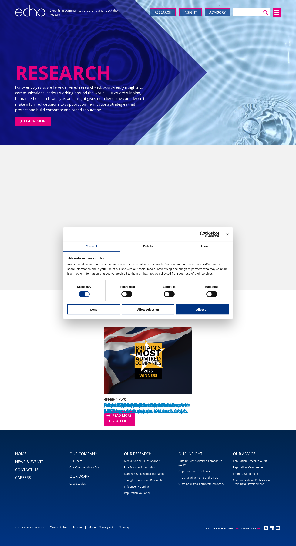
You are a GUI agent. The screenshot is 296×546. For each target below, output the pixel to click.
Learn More (32, 121)
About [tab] (204, 246)
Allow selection (148, 309)
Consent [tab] (91, 246)
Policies (77, 527)
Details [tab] (148, 246)
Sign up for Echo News (222, 528)
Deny (93, 309)
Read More (119, 421)
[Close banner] (227, 234)
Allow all (202, 309)
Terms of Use (58, 527)
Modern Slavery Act (101, 527)
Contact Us (250, 528)
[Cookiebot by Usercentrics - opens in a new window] (202, 234)
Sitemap (124, 527)
